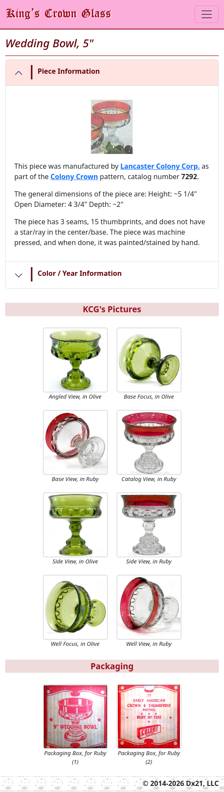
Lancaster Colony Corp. (160, 166)
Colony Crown (74, 176)
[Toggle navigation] (207, 14)
